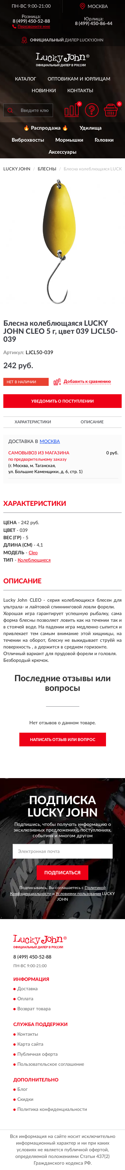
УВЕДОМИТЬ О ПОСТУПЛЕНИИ (62, 401)
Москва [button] (50, 441)
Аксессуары (62, 152)
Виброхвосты (28, 140)
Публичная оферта (37, 1054)
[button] (31, 26)
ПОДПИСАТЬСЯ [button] (62, 873)
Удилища (91, 128)
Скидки (25, 1100)
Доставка (27, 989)
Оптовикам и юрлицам (79, 79)
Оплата (25, 999)
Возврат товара (34, 1009)
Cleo (33, 553)
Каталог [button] (25, 79)
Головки (104, 140)
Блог (22, 1089)
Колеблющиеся (34, 560)
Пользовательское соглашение (50, 1064)
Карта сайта (30, 1044)
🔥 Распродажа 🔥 (45, 128)
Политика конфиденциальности (52, 1110)
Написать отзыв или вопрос (62, 740)
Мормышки (69, 140)
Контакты (80, 91)
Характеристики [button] (33, 422)
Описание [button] (92, 422)
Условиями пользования (78, 894)
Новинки (44, 91)
